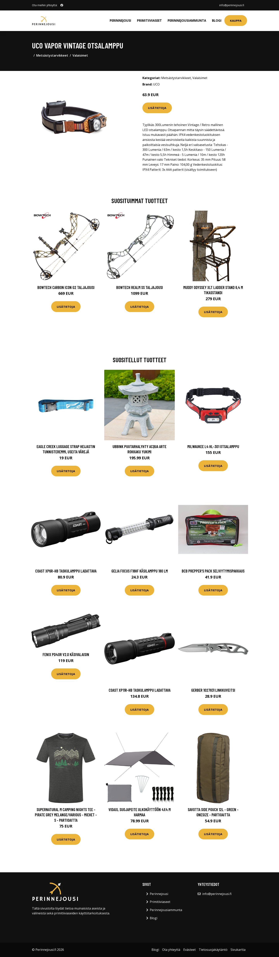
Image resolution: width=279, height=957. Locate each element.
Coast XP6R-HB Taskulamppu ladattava (65, 570)
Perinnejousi (120, 20)
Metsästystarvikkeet (52, 55)
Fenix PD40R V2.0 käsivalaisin (66, 654)
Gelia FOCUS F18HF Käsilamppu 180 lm (139, 570)
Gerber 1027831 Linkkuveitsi (213, 690)
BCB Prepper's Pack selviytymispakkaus (213, 570)
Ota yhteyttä (171, 950)
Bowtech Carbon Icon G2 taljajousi (66, 287)
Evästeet (189, 950)
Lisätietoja (157, 108)
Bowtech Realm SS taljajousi (139, 287)
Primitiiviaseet (149, 20)
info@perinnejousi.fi (231, 5)
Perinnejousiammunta (187, 20)
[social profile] (62, 5)
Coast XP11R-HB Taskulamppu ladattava (139, 690)
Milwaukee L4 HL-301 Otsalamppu (213, 446)
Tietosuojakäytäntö (213, 950)
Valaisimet (80, 55)
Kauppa (235, 20)
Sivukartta (238, 950)
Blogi (216, 20)
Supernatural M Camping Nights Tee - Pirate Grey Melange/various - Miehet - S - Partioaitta (66, 815)
